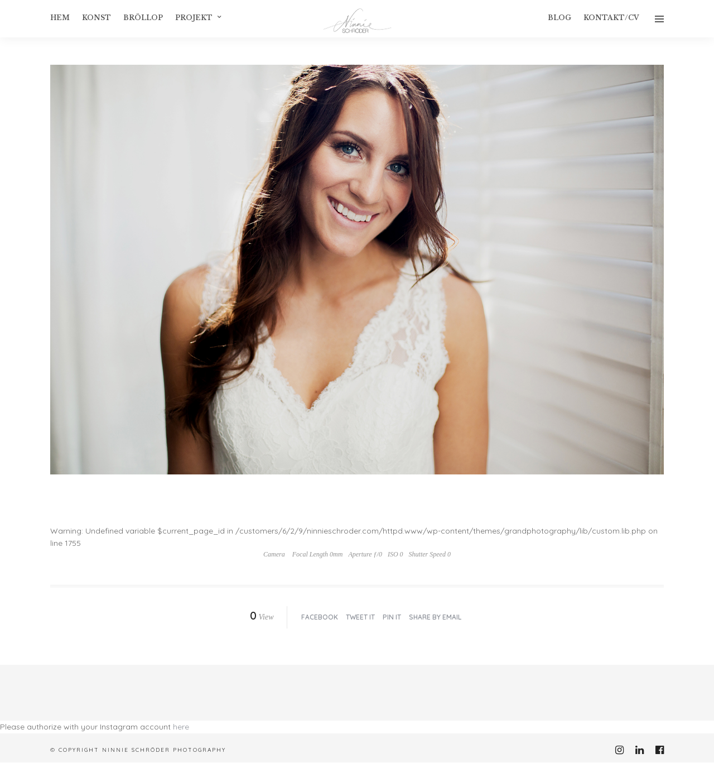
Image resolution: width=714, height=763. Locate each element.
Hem (60, 17)
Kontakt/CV (611, 17)
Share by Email (435, 617)
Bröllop (143, 17)
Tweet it (360, 617)
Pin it (392, 617)
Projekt (194, 17)
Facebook (319, 617)
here (181, 727)
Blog (559, 17)
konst (96, 17)
